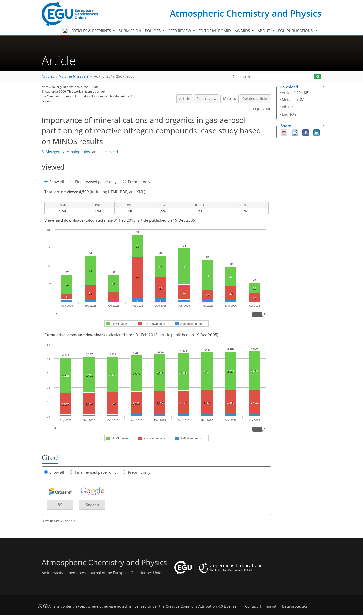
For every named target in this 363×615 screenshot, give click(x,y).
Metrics (229, 98)
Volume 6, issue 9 (74, 76)
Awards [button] (243, 30)
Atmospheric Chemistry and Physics (245, 13)
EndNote (289, 114)
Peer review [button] (180, 30)
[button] (235, 76)
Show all (54, 181)
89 (60, 505)
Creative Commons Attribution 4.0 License (201, 606)
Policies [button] (153, 30)
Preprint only (136, 181)
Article (184, 98)
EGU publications (295, 30)
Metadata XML (294, 99)
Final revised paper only (93, 181)
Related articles (256, 98)
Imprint (270, 606)
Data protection (295, 606)
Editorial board (215, 30)
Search (92, 505)
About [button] (264, 30)
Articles (48, 76)
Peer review (206, 98)
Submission (130, 30)
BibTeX (287, 106)
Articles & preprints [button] (91, 30)
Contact (251, 606)
